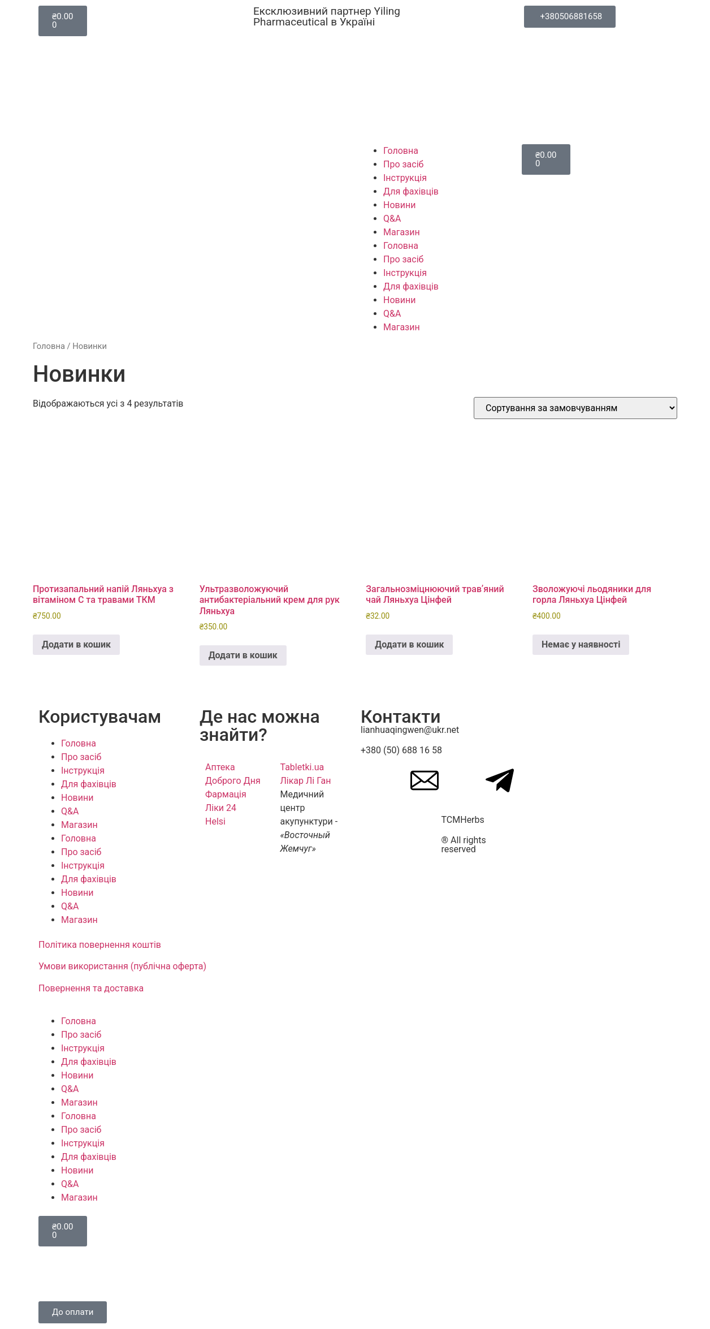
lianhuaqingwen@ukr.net (410, 729)
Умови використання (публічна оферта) (122, 966)
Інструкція (405, 177)
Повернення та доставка (91, 988)
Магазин (401, 232)
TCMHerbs (462, 819)
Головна (400, 150)
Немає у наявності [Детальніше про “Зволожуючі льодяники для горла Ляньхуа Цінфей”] (581, 644)
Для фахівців (411, 191)
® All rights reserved (463, 845)
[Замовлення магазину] (575, 408)
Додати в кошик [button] (76, 644)
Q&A (392, 218)
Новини (399, 205)
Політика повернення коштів (99, 944)
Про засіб (403, 164)
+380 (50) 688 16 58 (401, 750)
